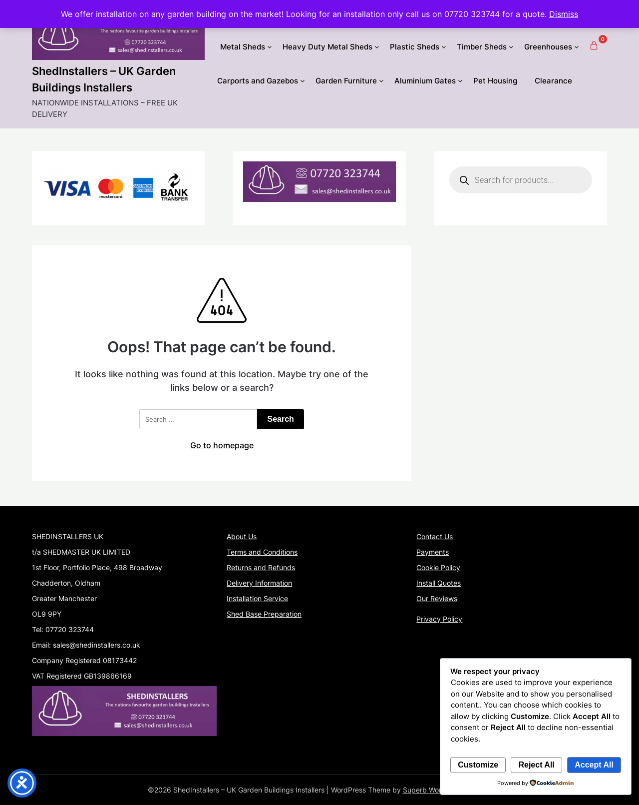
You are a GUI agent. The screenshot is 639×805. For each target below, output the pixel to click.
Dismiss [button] (563, 14)
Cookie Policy (438, 567)
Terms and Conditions (262, 552)
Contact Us (434, 536)
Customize (478, 765)
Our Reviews (436, 598)
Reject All (536, 765)
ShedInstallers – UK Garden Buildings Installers (104, 79)
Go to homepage (222, 445)
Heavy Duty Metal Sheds (327, 46)
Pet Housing (495, 80)
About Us (242, 536)
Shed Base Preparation (264, 614)
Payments (432, 552)
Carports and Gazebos (257, 80)
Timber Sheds (482, 46)
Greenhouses (548, 46)
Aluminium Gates (425, 80)
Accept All (594, 765)
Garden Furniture (346, 80)
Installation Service (257, 598)
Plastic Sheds (414, 46)
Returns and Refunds (261, 567)
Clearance (553, 80)
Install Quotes (438, 583)
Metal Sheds (242, 46)
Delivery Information (259, 583)
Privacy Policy (439, 619)
